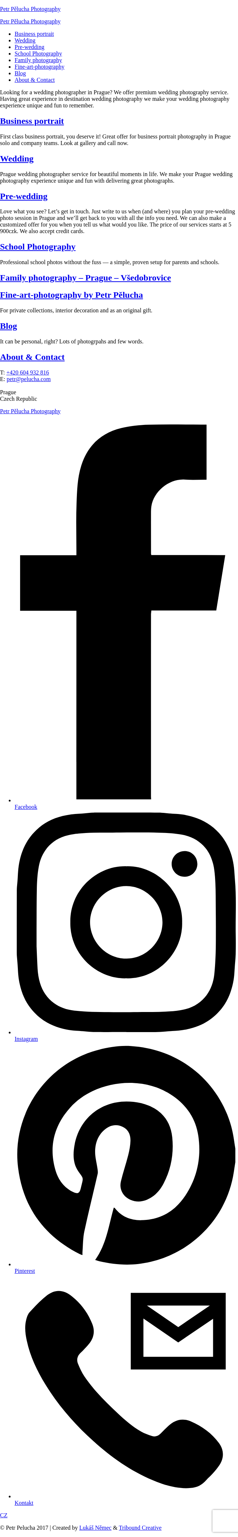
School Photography (38, 53)
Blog (20, 73)
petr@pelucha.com (29, 379)
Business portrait (34, 34)
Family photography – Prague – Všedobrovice (85, 277)
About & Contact (35, 80)
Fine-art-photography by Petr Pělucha (71, 295)
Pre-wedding (29, 47)
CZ (3, 1515)
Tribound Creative (140, 1528)
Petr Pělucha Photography (30, 9)
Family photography (38, 60)
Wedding (25, 40)
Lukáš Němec (95, 1528)
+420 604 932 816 (27, 372)
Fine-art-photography (40, 67)
